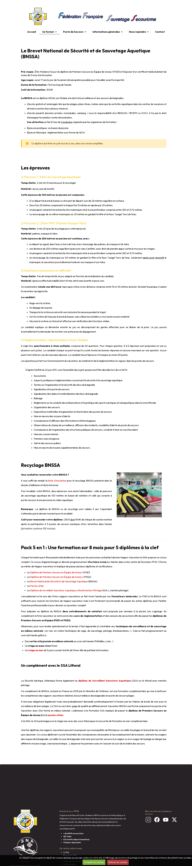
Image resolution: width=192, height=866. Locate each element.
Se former (48, 31)
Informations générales (106, 31)
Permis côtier (37, 585)
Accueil (31, 31)
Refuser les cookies (118, 862)
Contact (160, 31)
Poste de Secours (73, 31)
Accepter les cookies (94, 862)
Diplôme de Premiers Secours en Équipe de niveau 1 (56, 572)
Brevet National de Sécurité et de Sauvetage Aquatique (59, 581)
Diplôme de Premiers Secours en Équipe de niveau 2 (56, 576)
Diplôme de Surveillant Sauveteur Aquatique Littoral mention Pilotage (66, 590)
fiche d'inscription (57, 480)
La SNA (66, 852)
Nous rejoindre (137, 31)
